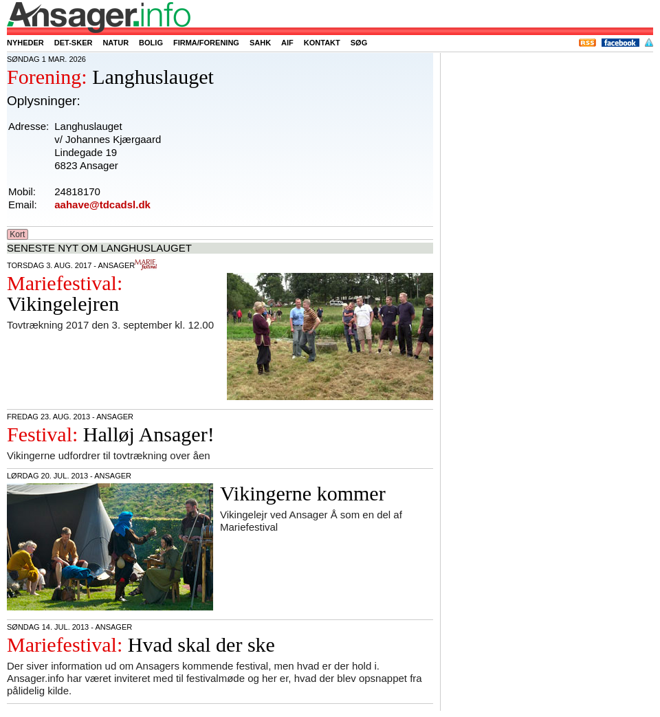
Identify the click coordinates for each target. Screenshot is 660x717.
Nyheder (25, 42)
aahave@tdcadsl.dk (102, 204)
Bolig (151, 42)
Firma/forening (206, 42)
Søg (359, 42)
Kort (18, 234)
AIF (287, 42)
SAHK (260, 42)
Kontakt (322, 42)
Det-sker (73, 42)
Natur (115, 42)
